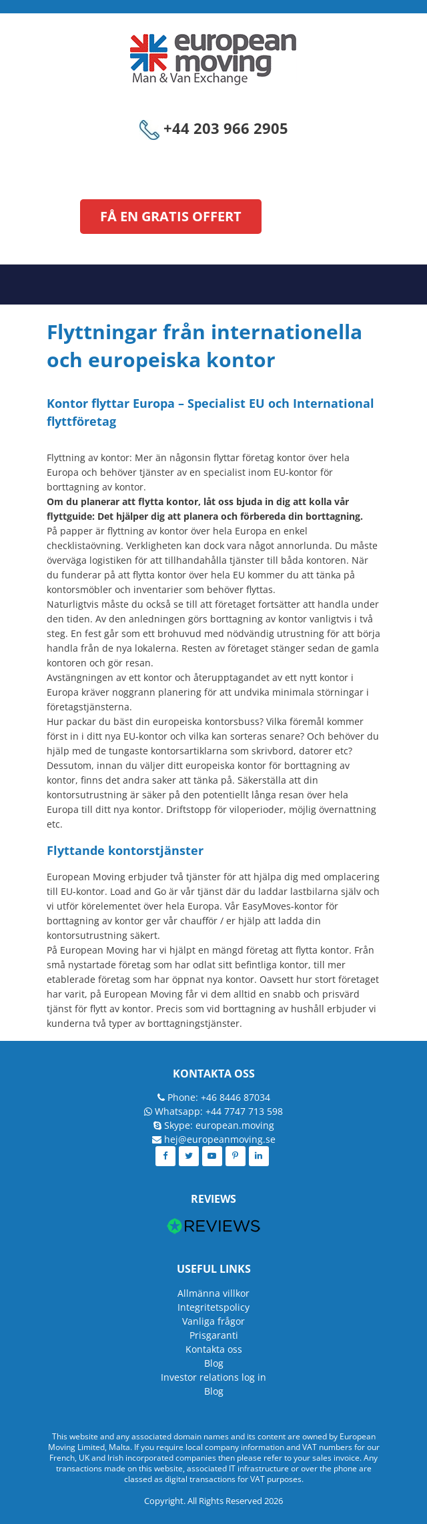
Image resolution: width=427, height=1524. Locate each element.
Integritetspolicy (213, 1307)
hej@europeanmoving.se (220, 1139)
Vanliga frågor (213, 1321)
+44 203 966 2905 (213, 128)
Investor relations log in (213, 1377)
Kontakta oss (213, 1349)
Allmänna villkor (213, 1293)
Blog (214, 1363)
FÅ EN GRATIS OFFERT (171, 216)
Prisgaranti (213, 1335)
